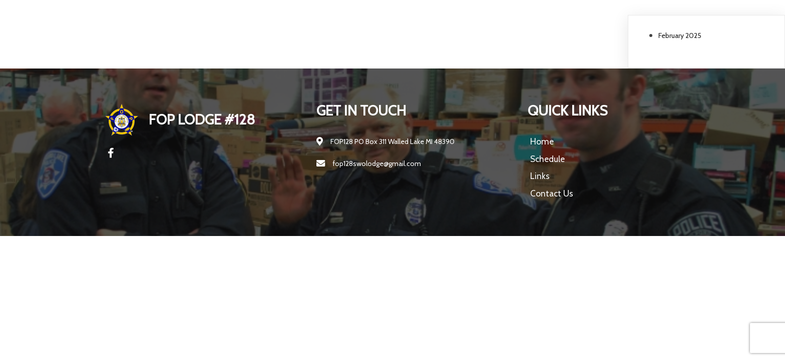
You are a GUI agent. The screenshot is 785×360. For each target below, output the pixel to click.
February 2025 (679, 35)
